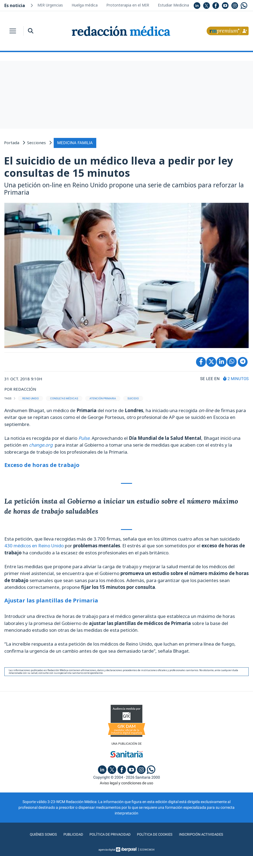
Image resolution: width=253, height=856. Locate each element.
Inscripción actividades (203, 834)
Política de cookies (155, 834)
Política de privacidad (109, 834)
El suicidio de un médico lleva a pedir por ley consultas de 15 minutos (118, 166)
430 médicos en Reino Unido (34, 545)
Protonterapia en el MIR (127, 5)
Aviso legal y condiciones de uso (126, 782)
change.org (42, 444)
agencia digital (106, 849)
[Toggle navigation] (12, 31)
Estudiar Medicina (173, 5)
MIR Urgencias (50, 5)
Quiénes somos (40, 834)
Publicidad (71, 834)
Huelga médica (85, 5)
